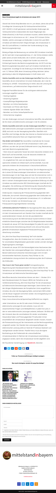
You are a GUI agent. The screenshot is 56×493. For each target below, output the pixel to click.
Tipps (8, 14)
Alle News (4, 14)
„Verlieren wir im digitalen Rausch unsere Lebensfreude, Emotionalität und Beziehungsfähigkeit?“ (27, 386)
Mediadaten (46, 2)
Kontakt (39, 2)
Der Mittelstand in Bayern (14, 2)
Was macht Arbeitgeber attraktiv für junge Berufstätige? (28, 363)
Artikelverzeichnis (28, 476)
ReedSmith (31, 343)
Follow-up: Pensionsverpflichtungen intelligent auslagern (28, 356)
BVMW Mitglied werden (28, 2)
